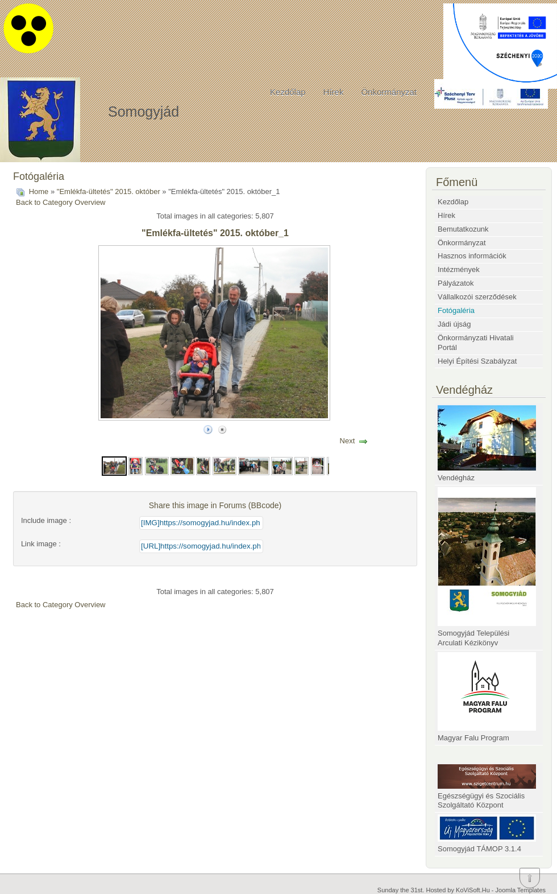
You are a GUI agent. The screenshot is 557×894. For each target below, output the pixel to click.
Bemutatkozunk (463, 229)
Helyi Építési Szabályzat (477, 361)
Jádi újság (454, 324)
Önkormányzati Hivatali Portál (476, 342)
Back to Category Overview (61, 202)
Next (347, 440)
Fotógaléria (456, 310)
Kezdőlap (288, 92)
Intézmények (459, 269)
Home (39, 191)
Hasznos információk (472, 256)
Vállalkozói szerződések (477, 296)
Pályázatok (456, 283)
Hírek (333, 92)
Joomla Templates (521, 890)
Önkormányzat (389, 92)
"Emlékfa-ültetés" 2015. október (108, 191)
